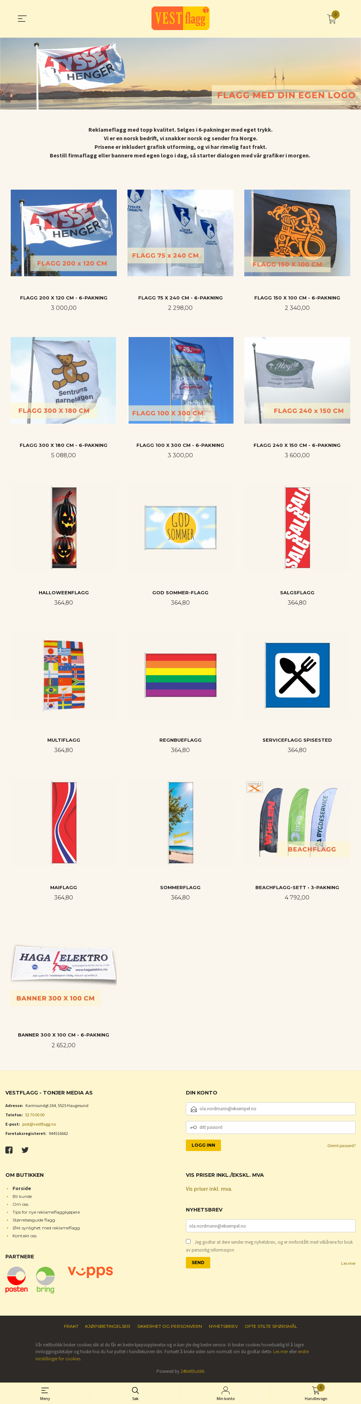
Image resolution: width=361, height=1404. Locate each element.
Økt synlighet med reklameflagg (46, 1229)
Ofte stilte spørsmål (271, 1328)
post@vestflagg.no (39, 1125)
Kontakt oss (25, 1237)
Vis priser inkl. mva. (209, 1190)
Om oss (20, 1205)
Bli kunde (22, 1197)
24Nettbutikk (192, 1373)
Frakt (71, 1328)
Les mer (348, 1265)
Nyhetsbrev (223, 1328)
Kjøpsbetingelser (107, 1328)
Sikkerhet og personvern (169, 1328)
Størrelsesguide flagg (34, 1221)
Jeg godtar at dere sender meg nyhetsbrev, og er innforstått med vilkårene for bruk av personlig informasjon (269, 1248)
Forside (22, 1190)
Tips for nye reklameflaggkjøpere (46, 1213)
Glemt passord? (341, 1147)
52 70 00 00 (34, 1116)
